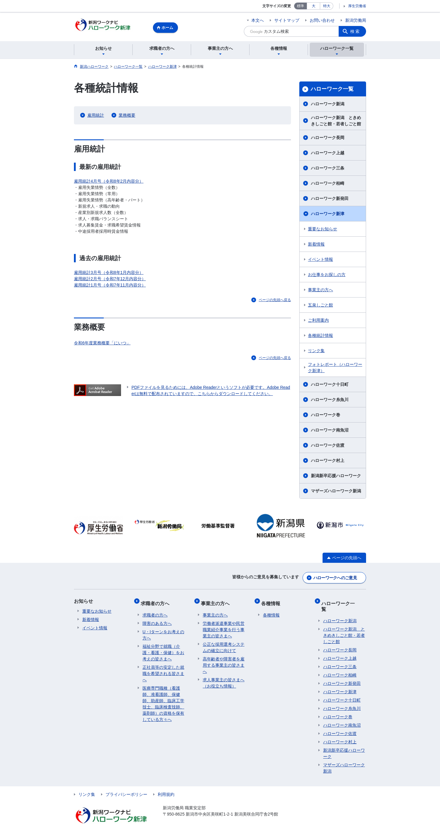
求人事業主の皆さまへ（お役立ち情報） (223, 678)
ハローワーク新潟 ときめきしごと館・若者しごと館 (336, 121)
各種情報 (272, 600)
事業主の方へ (320, 290)
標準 (300, 6)
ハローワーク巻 (325, 415)
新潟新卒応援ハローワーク (336, 476)
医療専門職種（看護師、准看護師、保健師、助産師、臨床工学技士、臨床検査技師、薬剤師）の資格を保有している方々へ (163, 699)
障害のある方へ (157, 619)
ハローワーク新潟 (327, 104)
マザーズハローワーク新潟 (336, 491)
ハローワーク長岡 (327, 138)
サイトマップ (286, 20)
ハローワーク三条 (327, 169)
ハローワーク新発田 (329, 199)
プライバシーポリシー (126, 784)
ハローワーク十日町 (329, 385)
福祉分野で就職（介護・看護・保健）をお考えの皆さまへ (163, 648)
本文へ (257, 20)
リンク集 (316, 351)
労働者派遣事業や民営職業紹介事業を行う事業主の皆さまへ (223, 625)
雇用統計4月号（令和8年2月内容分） (108, 182)
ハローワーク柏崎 (327, 184)
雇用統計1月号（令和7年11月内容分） (110, 285)
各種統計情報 (320, 336)
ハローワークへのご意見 (335, 577)
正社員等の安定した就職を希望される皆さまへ (163, 669)
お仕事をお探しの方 (327, 275)
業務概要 (127, 116)
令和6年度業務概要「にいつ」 (102, 343)
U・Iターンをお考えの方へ (163, 630)
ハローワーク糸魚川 (329, 400)
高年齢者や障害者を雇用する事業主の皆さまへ (223, 660)
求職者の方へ (156, 600)
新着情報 (316, 245)
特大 (326, 6)
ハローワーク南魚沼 (329, 431)
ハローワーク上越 (327, 153)
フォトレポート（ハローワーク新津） (335, 368)
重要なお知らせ (322, 229)
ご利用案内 (318, 321)
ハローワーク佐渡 (327, 446)
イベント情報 (320, 260)
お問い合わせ (322, 20)
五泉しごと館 (320, 305)
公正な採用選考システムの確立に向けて (223, 642)
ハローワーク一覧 (332, 90)
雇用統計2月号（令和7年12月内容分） (110, 279)
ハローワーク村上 (327, 461)
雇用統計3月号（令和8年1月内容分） (108, 273)
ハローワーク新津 (327, 214)
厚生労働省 (357, 6)
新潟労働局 (355, 20)
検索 (355, 31)
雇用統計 (95, 116)
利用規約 (166, 784)
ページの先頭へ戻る (275, 301)
